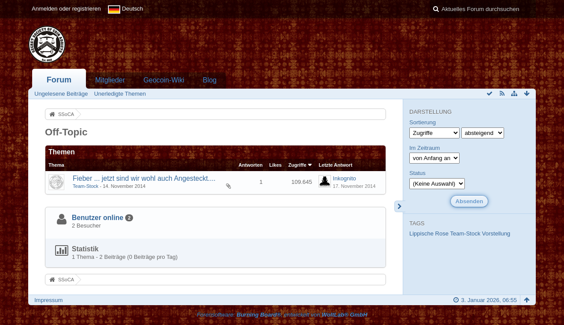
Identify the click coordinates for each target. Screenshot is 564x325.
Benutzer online (97, 217)
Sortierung (422, 122)
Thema (56, 165)
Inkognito (344, 178)
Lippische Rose (429, 233)
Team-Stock (85, 186)
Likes (275, 165)
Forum (59, 79)
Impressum (48, 300)
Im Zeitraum (424, 148)
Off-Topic (66, 132)
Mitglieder (110, 80)
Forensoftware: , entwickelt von (282, 314)
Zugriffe (297, 165)
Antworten (250, 165)
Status (417, 173)
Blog (209, 80)
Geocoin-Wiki (164, 80)
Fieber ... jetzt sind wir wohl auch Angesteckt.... (144, 178)
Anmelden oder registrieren (66, 8)
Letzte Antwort (335, 165)
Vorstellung (496, 233)
